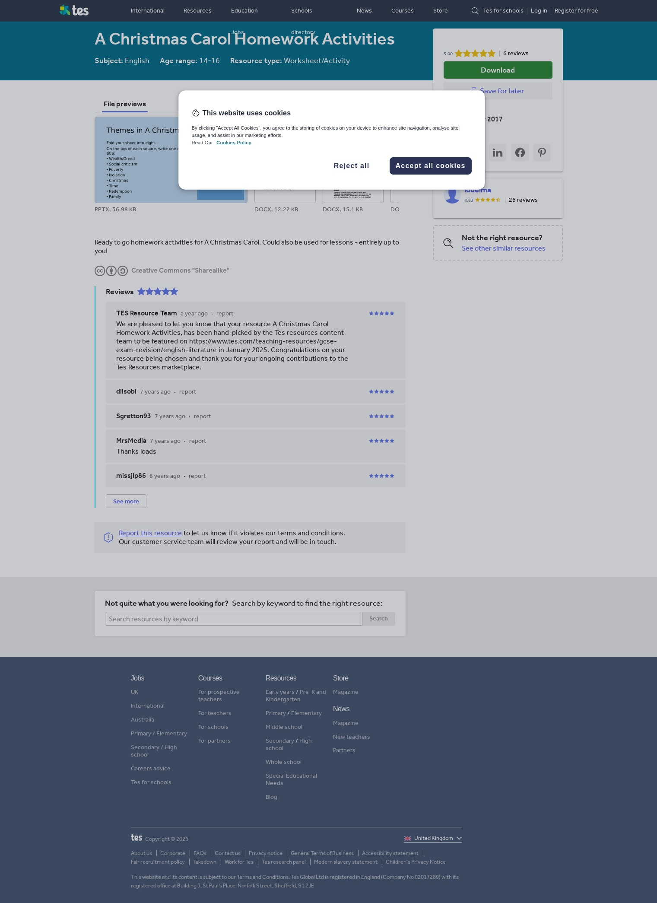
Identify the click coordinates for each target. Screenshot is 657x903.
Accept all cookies (430, 165)
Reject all (352, 165)
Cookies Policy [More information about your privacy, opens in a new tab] (233, 142)
